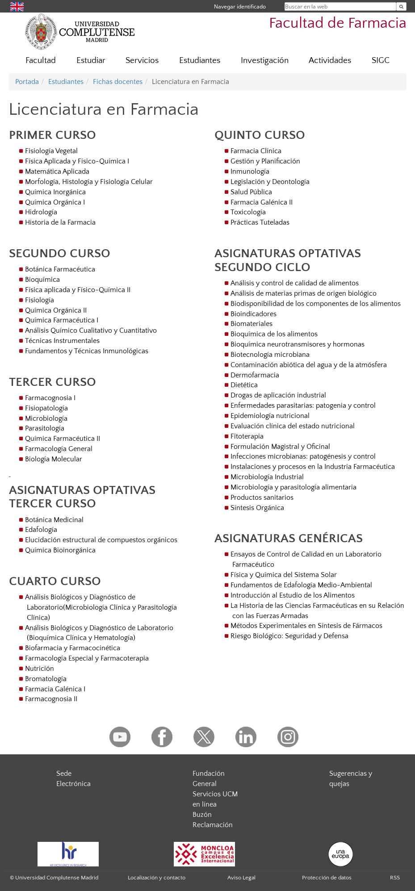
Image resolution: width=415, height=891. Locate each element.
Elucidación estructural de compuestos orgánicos (101, 540)
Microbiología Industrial (267, 477)
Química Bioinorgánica (60, 550)
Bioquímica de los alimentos (274, 334)
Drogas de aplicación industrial (278, 395)
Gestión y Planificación (265, 161)
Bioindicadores (254, 314)
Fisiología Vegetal (51, 151)
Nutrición (39, 669)
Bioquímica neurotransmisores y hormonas (298, 344)
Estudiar (90, 60)
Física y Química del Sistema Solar (284, 575)
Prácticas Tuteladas (260, 222)
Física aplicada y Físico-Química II (77, 290)
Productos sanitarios (262, 498)
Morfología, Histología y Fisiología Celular (89, 182)
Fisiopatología (46, 408)
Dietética (244, 385)
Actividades (330, 60)
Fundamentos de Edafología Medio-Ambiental (301, 585)
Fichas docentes (118, 82)
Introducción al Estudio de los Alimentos (293, 595)
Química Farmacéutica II (62, 439)
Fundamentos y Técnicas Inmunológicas (86, 351)
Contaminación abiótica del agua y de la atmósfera (309, 365)
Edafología (41, 530)
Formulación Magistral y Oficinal (280, 447)
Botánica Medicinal (54, 520)
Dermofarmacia (255, 375)
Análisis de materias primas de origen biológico (304, 293)
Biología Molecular (53, 459)
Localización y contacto (156, 877)
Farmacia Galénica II (262, 202)
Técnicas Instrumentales (62, 341)
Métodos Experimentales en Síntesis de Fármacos (306, 626)
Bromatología (46, 679)
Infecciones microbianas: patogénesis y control (303, 456)
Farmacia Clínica (256, 151)
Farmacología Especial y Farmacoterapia (87, 658)
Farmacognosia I (50, 398)
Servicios (142, 60)
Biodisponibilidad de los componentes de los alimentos (316, 304)
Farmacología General (58, 449)
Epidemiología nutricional (270, 416)
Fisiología (39, 300)
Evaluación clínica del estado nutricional (293, 426)
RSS (395, 877)
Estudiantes (199, 60)
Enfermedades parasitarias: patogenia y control (303, 406)
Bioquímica (42, 280)
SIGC (381, 60)
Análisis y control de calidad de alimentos (295, 283)
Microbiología (46, 418)
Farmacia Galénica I (55, 689)
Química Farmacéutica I (61, 320)
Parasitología (44, 428)
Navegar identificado (240, 6)
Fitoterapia (247, 436)
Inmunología (250, 171)
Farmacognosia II (51, 699)
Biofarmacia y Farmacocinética (72, 648)
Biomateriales (251, 324)
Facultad (40, 60)
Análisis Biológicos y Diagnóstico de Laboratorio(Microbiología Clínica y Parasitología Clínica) (101, 607)
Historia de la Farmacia (60, 222)
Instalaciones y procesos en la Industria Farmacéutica (313, 467)
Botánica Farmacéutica (60, 269)
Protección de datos (327, 877)
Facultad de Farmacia (338, 23)
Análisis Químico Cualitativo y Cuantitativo (91, 330)
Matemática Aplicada (57, 171)
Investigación (265, 60)
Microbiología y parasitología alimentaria (293, 487)
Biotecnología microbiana (270, 355)
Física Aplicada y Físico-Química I (77, 161)
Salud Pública (251, 192)
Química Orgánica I (55, 202)
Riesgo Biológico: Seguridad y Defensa (289, 636)
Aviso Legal (241, 877)
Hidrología (41, 212)
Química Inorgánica (55, 192)
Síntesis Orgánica (257, 508)
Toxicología (248, 212)
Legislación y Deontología (270, 182)
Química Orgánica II (56, 310)
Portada (27, 82)
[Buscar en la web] (401, 6)
